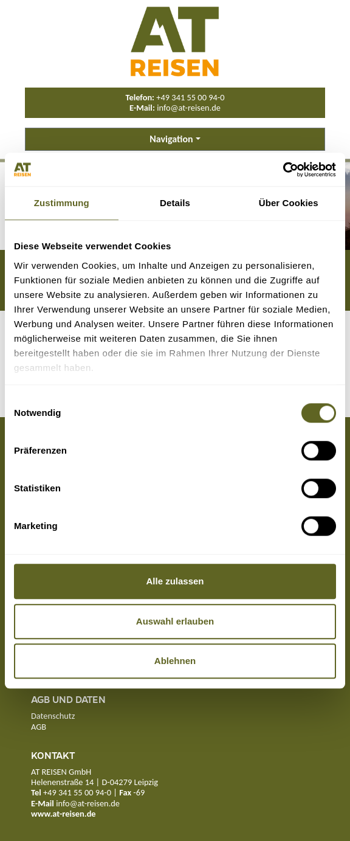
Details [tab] (175, 203)
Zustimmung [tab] (61, 203)
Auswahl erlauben (175, 621)
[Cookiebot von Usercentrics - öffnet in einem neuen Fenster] (283, 170)
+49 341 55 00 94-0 (190, 97)
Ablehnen (175, 661)
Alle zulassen (175, 581)
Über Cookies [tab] (288, 203)
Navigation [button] (171, 139)
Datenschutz (53, 715)
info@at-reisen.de (189, 107)
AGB (38, 726)
